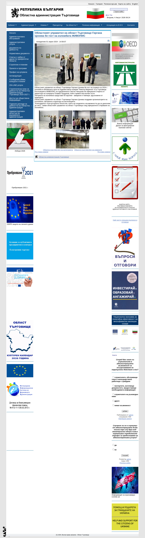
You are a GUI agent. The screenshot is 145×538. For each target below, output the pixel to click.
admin (131, 415)
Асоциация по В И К (115, 25)
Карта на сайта (124, 4)
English (135, 4)
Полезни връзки (110, 4)
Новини (44, 25)
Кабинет (11, 25)
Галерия (99, 4)
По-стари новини (41, 152)
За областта (71, 25)
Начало (91, 4)
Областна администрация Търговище (54, 157)
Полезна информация (91, 25)
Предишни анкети (125, 419)
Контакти (130, 25)
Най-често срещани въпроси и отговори (125, 221)
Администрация (27, 25)
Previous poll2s (125, 463)
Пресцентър (57, 25)
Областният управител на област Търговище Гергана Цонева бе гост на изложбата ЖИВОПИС (68, 34)
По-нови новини (104, 152)
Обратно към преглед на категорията (58, 150)
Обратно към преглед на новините (88, 150)
